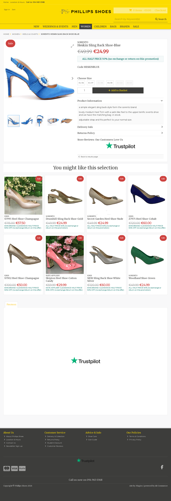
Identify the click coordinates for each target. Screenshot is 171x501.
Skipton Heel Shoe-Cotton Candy (61, 279)
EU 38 (100, 83)
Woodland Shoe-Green (142, 278)
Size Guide (91, 439)
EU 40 (120, 83)
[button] (72, 46)
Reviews (11, 304)
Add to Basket (117, 90)
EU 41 (129, 83)
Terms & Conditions (136, 436)
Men (74, 26)
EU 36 (81, 83)
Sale (136, 26)
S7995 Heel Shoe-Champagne (21, 218)
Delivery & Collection (54, 436)
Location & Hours (17, 2)
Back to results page (89, 157)
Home (6, 2)
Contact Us (10, 443)
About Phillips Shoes (14, 436)
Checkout (160, 10)
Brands (125, 26)
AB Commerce (161, 486)
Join (13, 9)
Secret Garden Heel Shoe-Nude (105, 218)
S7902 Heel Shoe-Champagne (21, 278)
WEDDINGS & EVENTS (55, 26)
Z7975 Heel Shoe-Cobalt (142, 218)
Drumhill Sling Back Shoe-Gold (64, 218)
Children (100, 26)
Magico (139, 486)
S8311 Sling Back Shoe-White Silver (103, 279)
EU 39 (110, 83)
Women (85, 26)
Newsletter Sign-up (13, 446)
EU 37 (90, 83)
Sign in (7, 9)
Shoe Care (91, 436)
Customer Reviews (54, 446)
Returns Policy (52, 439)
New (36, 26)
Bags (113, 26)
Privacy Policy (134, 439)
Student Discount (53, 443)
